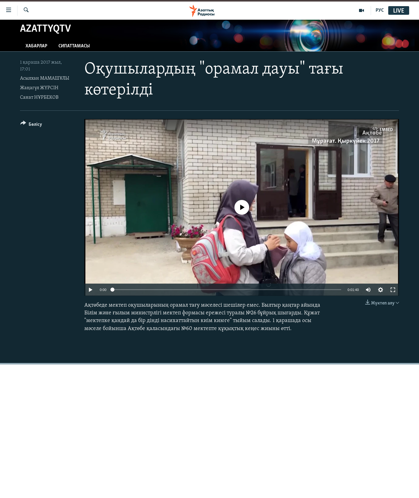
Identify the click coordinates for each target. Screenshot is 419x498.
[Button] (31, 125)
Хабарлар (36, 46)
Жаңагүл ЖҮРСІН (39, 88)
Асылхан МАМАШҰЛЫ (44, 78)
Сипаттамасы (74, 46)
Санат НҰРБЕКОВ (39, 97)
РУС (380, 10)
